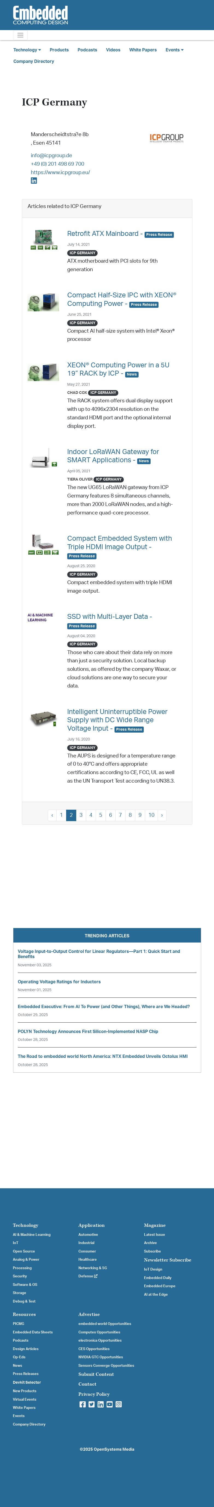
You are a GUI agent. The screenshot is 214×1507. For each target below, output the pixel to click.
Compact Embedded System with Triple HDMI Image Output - (119, 546)
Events (19, 1416)
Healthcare (87, 1259)
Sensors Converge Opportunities (106, 1365)
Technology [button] (27, 50)
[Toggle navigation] (20, 35)
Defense (88, 1276)
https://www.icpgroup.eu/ (60, 172)
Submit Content (96, 1374)
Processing (22, 1268)
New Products (24, 1391)
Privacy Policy (94, 1394)
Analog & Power (26, 1259)
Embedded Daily (157, 1278)
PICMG (18, 1323)
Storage (19, 1293)
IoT (15, 1243)
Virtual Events (24, 1399)
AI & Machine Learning (32, 1234)
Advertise (89, 1314)
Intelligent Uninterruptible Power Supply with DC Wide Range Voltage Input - (117, 720)
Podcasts (87, 50)
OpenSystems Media (114, 1449)
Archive (150, 1243)
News (17, 1365)
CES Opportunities (94, 1349)
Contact (87, 1384)
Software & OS (25, 1284)
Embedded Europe (159, 1286)
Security (20, 1276)
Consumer (87, 1251)
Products (59, 50)
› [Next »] (162, 815)
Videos (113, 50)
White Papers (143, 50)
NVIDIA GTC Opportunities (100, 1357)
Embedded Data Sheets (33, 1332)
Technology (25, 1225)
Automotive (88, 1234)
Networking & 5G (92, 1268)
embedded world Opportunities (104, 1323)
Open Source (24, 1251)
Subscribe (152, 1251)
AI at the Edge (156, 1294)
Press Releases (26, 1374)
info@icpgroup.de (51, 155)
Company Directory (33, 61)
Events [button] (175, 50)
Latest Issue (154, 1234)
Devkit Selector (27, 1383)
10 (151, 815)
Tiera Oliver (80, 479)
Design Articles (26, 1349)
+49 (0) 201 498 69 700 (57, 164)
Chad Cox (77, 393)
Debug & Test (24, 1301)
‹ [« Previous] (52, 815)
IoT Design (153, 1269)
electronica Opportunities (100, 1340)
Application (91, 1225)
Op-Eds (19, 1357)
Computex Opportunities (99, 1332)
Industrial (86, 1243)
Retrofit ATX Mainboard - (120, 233)
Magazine (155, 1225)
